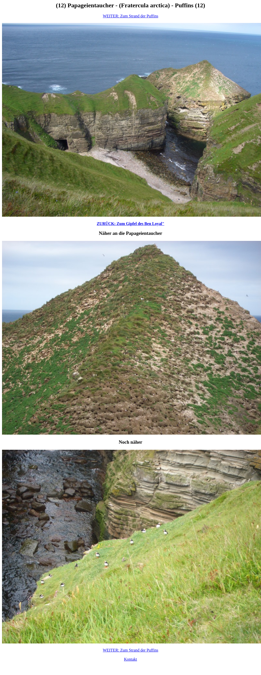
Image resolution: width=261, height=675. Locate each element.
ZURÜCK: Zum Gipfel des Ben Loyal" (130, 223)
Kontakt (130, 659)
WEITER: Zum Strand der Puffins (130, 16)
